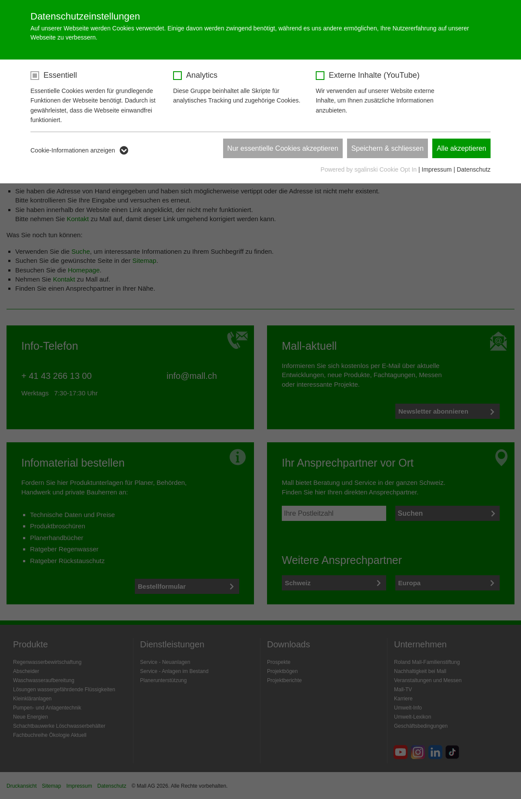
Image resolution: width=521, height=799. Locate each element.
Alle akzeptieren (461, 148)
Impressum (437, 169)
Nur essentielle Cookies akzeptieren (282, 148)
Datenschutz (474, 169)
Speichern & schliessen (387, 148)
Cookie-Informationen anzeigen (72, 150)
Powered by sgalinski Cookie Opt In (369, 169)
